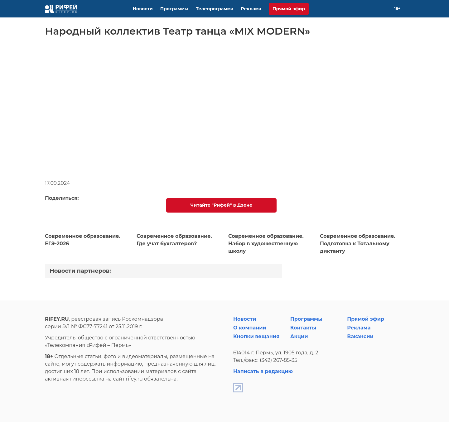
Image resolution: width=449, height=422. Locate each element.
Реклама (251, 9)
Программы (174, 9)
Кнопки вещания (256, 336)
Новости (143, 9)
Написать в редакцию (263, 371)
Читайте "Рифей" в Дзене (221, 205)
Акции (299, 336)
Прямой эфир (289, 9)
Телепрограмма (214, 9)
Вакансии (360, 336)
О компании (249, 328)
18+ (397, 8)
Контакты (303, 328)
